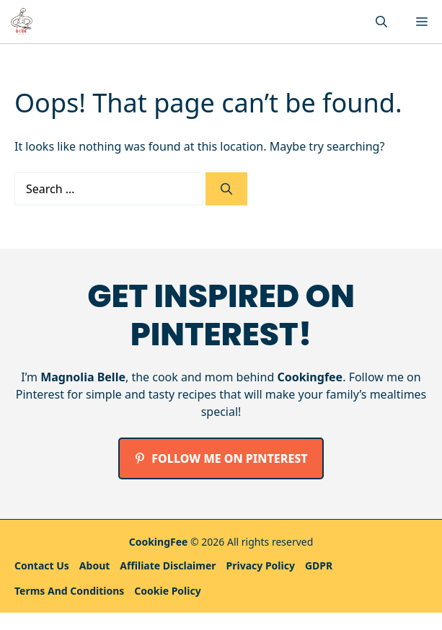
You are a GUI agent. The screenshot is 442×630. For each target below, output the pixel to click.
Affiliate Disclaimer (168, 565)
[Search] (226, 188)
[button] (381, 21)
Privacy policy (260, 565)
